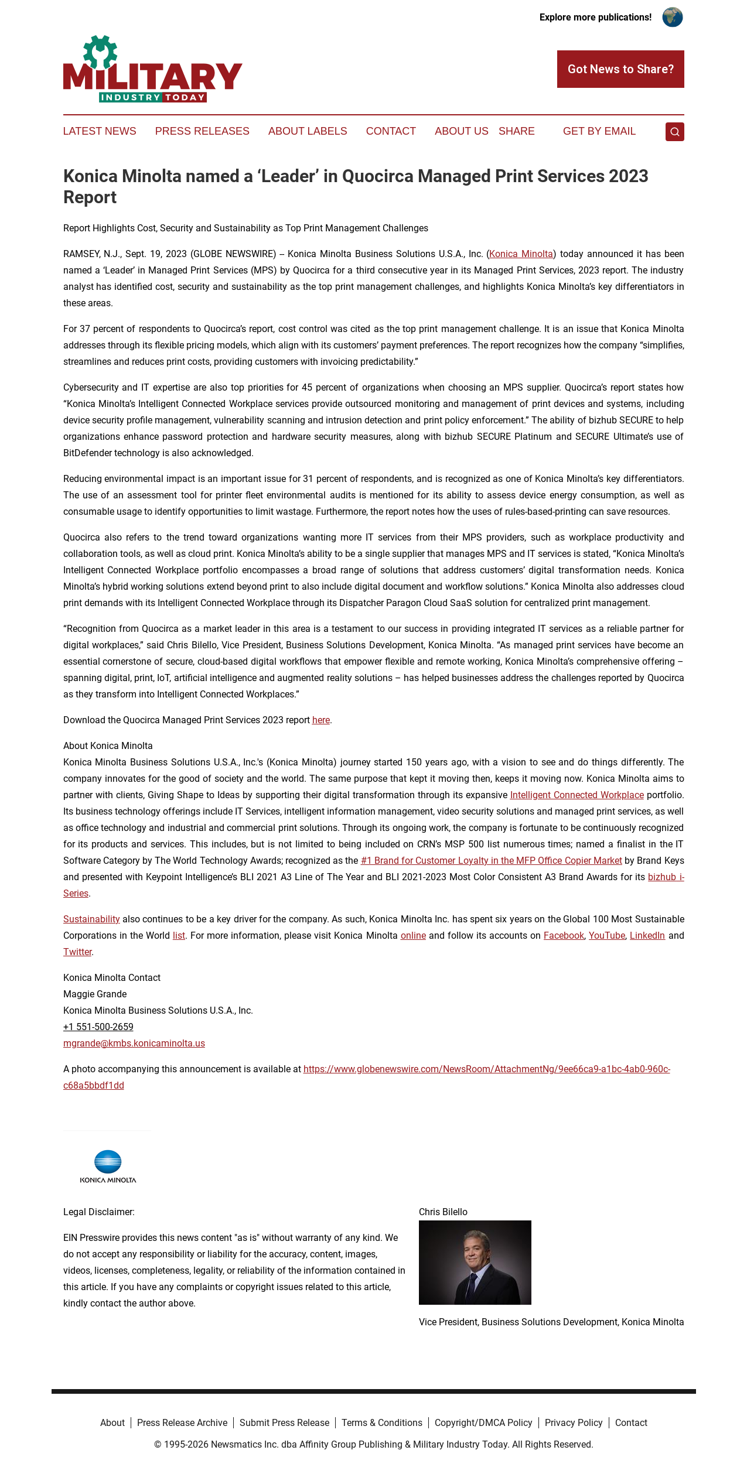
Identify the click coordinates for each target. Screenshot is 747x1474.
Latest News (100, 131)
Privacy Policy (574, 1422)
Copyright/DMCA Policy (484, 1422)
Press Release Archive (182, 1422)
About (112, 1422)
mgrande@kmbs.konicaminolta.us (134, 1043)
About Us (462, 131)
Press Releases (202, 131)
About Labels (307, 131)
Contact (391, 131)
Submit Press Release (284, 1422)
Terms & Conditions (382, 1422)
